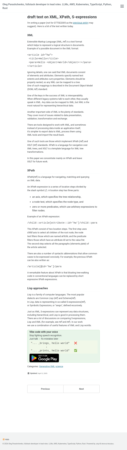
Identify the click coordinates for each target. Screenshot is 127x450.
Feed (6, 439)
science (62, 397)
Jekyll (98, 444)
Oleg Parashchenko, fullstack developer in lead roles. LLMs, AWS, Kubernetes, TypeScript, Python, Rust (57, 6)
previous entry (86, 22)
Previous (45, 420)
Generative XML (49, 397)
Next (81, 420)
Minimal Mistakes (108, 444)
